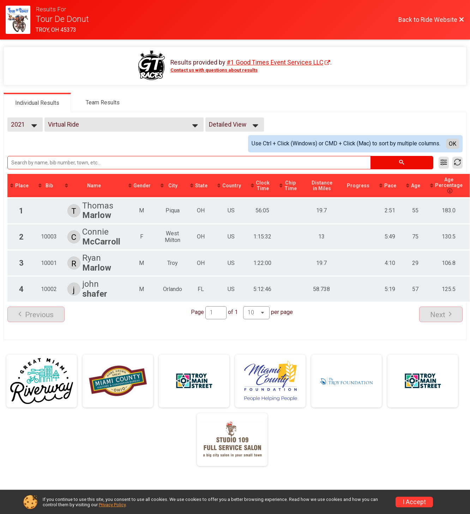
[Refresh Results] (457, 163)
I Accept (414, 502)
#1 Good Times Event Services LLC (275, 62)
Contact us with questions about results (214, 70)
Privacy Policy (112, 504)
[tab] (37, 102)
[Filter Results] (444, 163)
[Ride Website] (21, 20)
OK (452, 143)
